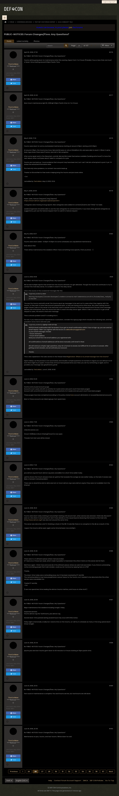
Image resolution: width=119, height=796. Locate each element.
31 (62, 771)
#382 (111, 379)
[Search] (57, 46)
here (72, 395)
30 (56, 771)
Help (50, 780)
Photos (36, 41)
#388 (111, 643)
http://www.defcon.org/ (33, 520)
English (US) (21, 780)
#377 (111, 95)
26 (36, 771)
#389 (111, 686)
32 (69, 771)
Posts (9, 41)
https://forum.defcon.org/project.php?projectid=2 (41, 201)
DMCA (85, 780)
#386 (111, 551)
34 (83, 771)
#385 (111, 508)
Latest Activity (22, 41)
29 (49, 771)
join (70, 27)
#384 (111, 465)
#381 (111, 277)
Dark (9, 780)
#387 (111, 600)
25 (29, 771)
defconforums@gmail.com (75, 330)
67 (103, 771)
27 (42, 771)
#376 (111, 52)
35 (90, 771)
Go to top (109, 780)
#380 (111, 234)
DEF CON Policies (96, 780)
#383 (111, 422)
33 (76, 771)
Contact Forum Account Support (67, 780)
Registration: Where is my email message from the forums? (88, 357)
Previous (14, 771)
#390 (111, 729)
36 (96, 771)
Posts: (8, 75)
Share (13, 80)
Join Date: (9, 73)
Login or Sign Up (109, 2)
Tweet (13, 83)
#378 (111, 138)
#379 (111, 191)
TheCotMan (38, 181)
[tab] (9, 41)
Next (111, 771)
